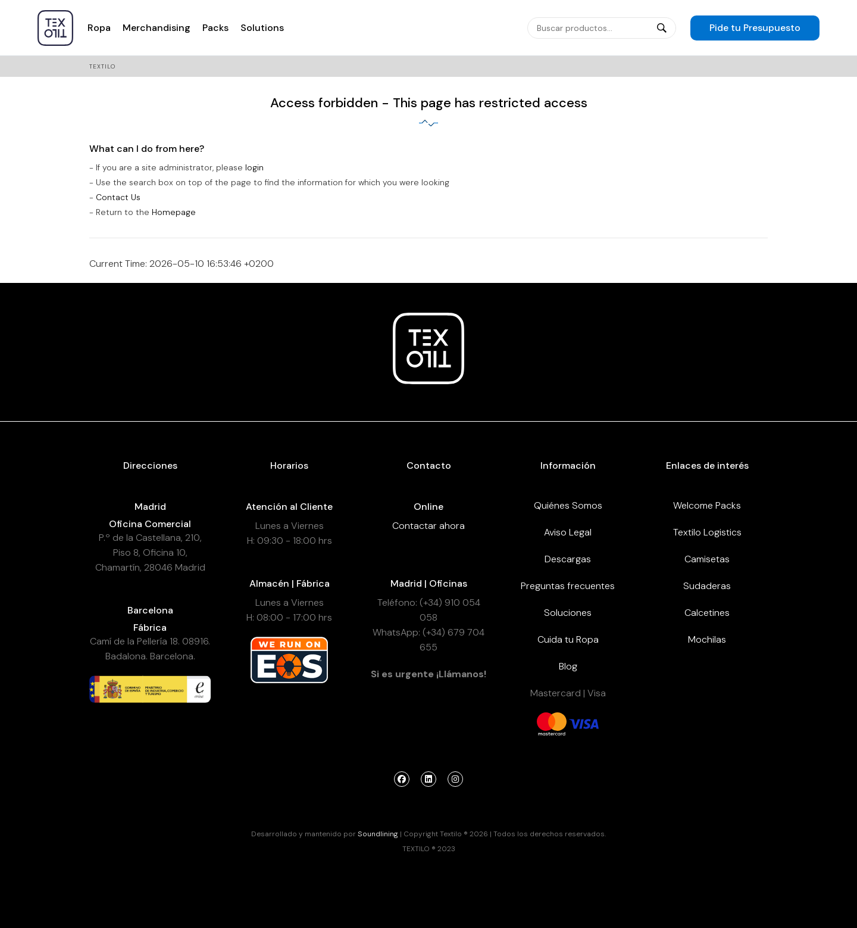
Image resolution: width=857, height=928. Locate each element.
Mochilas (707, 639)
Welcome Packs (707, 505)
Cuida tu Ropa (568, 639)
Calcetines (707, 612)
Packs (215, 27)
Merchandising (156, 27)
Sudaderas (707, 586)
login (254, 167)
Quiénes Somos (568, 505)
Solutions (262, 27)
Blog (568, 666)
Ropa (99, 27)
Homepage (174, 212)
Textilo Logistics (707, 532)
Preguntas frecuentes (568, 586)
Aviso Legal (568, 532)
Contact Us (118, 197)
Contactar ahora (428, 525)
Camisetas (707, 559)
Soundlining (378, 834)
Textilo (102, 66)
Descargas (568, 559)
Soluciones (568, 612)
